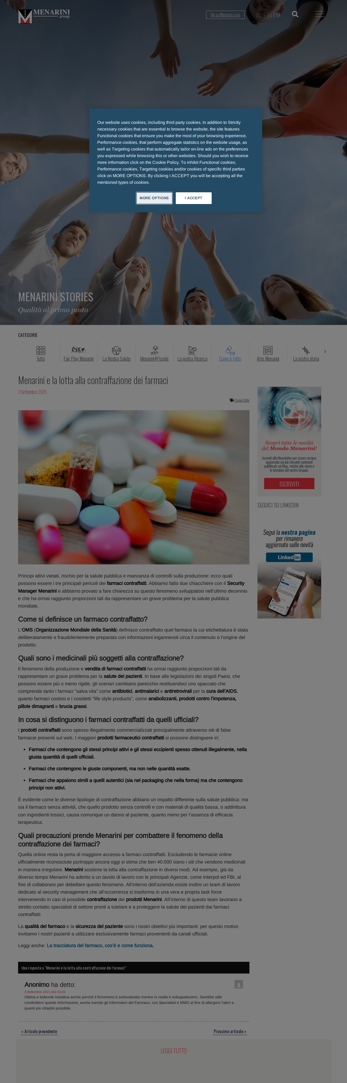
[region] (175, 160)
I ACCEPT (193, 198)
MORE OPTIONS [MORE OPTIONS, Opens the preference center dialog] (154, 198)
